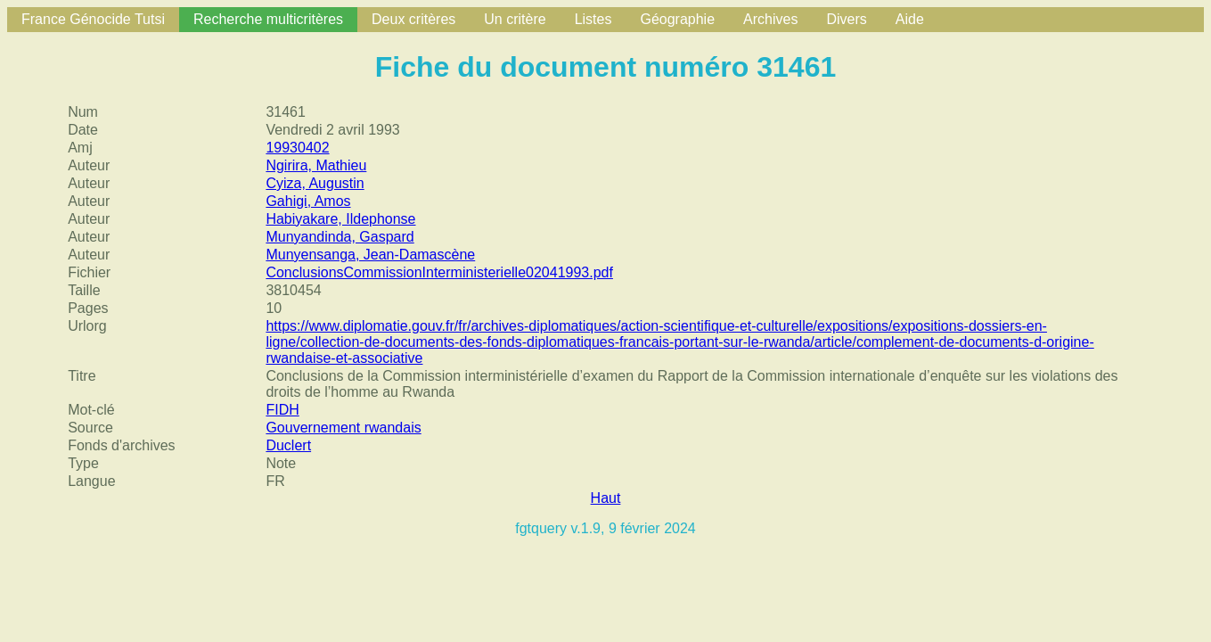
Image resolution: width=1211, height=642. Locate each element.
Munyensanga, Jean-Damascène (370, 254)
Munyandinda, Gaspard (339, 236)
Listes (593, 19)
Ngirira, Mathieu (316, 165)
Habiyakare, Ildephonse (340, 218)
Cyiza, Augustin (315, 183)
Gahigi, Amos (308, 201)
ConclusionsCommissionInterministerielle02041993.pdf (439, 272)
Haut (606, 498)
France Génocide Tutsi (93, 19)
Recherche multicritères (268, 19)
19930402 (297, 147)
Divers (846, 19)
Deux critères (413, 19)
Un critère (514, 19)
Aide (910, 19)
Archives (770, 19)
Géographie (677, 19)
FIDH (282, 409)
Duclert (288, 445)
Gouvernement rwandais (343, 427)
